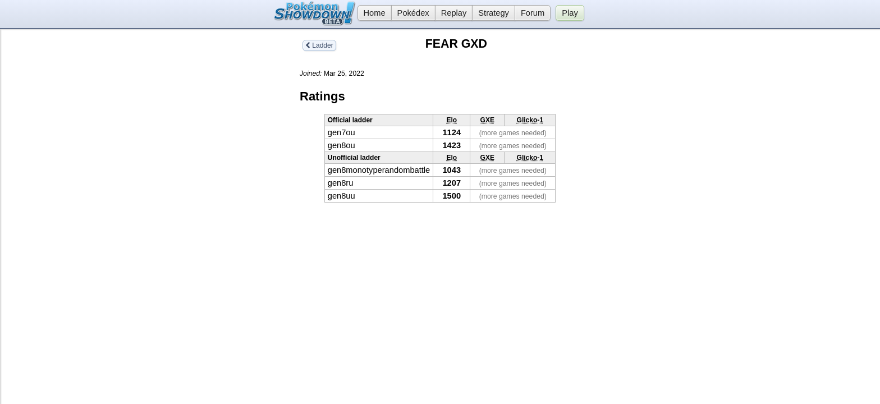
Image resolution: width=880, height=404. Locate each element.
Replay (454, 12)
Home (372, 13)
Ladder (319, 45)
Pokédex (413, 12)
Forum (532, 12)
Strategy (493, 12)
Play (570, 12)
